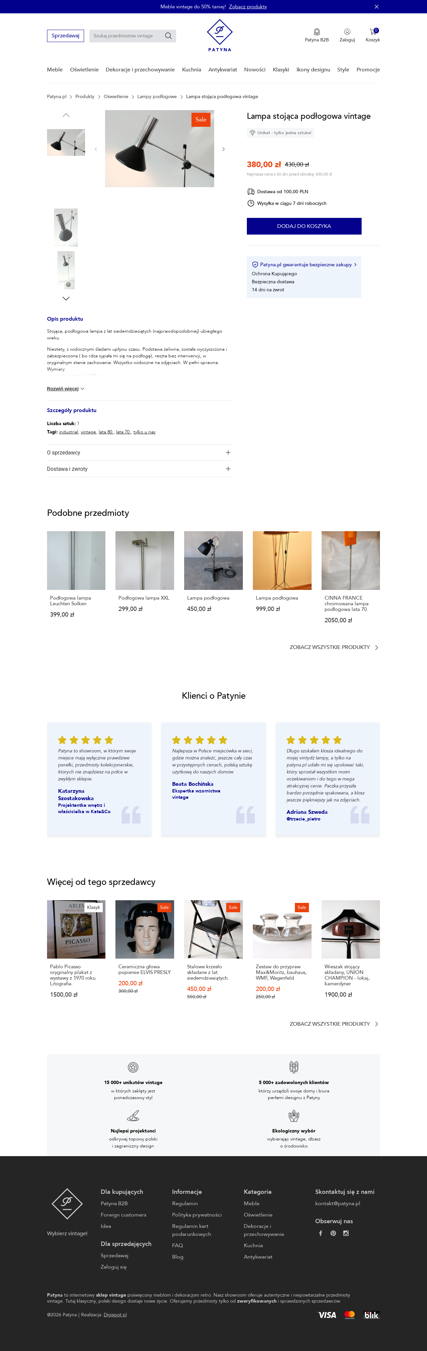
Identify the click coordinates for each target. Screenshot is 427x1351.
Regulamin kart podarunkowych (191, 1230)
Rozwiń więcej (66, 388)
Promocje (368, 69)
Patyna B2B (114, 1203)
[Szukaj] (168, 36)
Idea (106, 1226)
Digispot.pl (115, 1315)
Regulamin (185, 1203)
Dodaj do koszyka (304, 226)
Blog (177, 1257)
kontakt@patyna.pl (337, 1203)
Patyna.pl (56, 96)
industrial (68, 432)
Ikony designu (313, 69)
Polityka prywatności (197, 1215)
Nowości (255, 69)
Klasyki (281, 69)
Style (343, 69)
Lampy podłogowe (157, 96)
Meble (55, 69)
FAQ (177, 1245)
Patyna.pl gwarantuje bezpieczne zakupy (304, 264)
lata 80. (106, 432)
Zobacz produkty (248, 6)
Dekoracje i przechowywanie (140, 69)
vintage (88, 432)
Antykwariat (222, 69)
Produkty (84, 96)
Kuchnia (191, 69)
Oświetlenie (84, 69)
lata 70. (123, 432)
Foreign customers (123, 1215)
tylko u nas (144, 432)
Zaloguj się (114, 1267)
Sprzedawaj (65, 35)
